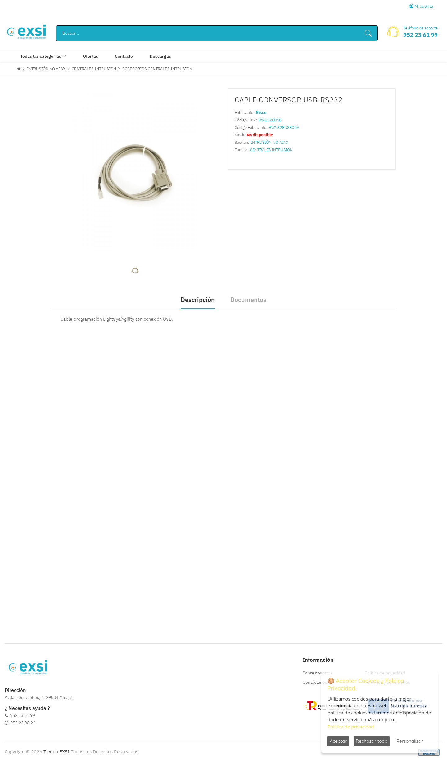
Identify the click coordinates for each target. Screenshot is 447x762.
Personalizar (409, 741)
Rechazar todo (371, 741)
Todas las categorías (40, 56)
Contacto (124, 56)
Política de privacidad (350, 726)
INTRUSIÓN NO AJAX (46, 68)
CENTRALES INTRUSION (94, 68)
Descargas (160, 56)
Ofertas (90, 56)
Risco (261, 112)
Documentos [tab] (248, 299)
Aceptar (338, 741)
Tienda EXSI (56, 752)
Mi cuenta (421, 6)
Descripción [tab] (198, 299)
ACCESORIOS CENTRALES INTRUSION (157, 68)
